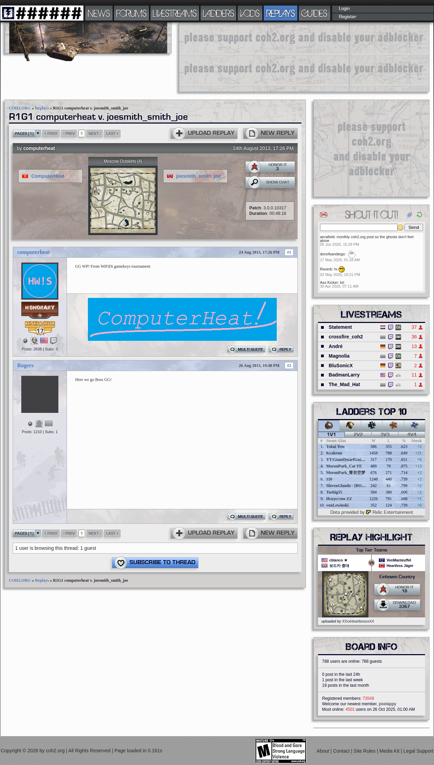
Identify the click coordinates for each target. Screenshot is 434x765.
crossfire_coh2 (346, 336)
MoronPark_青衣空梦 (345, 472)
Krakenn (334, 453)
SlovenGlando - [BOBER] (349, 485)
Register (347, 16)
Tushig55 (334, 492)
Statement (340, 327)
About (323, 751)
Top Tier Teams (371, 550)
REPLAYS (280, 13)
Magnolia (339, 356)
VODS (250, 13)
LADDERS (218, 13)
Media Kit (390, 751)
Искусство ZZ (339, 498)
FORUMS (131, 13)
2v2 (358, 434)
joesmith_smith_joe (198, 176)
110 (329, 479)
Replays (42, 108)
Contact (342, 751)
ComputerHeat (47, 176)
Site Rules (365, 751)
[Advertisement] (221, 56)
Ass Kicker (329, 282)
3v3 (385, 434)
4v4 (411, 434)
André (335, 346)
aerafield (327, 237)
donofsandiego (332, 254)
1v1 (331, 434)
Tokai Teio (335, 446)
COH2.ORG (20, 108)
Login (344, 8)
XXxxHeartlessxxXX (358, 621)
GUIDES (314, 13)
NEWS (99, 13)
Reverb (326, 269)
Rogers (25, 365)
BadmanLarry (344, 375)
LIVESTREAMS (175, 13)
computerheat (39, 148)
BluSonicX (341, 365)
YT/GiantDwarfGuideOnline (351, 459)
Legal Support (418, 751)
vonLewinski (337, 505)
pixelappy (387, 704)
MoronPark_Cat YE (344, 466)
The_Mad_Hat (344, 384)
